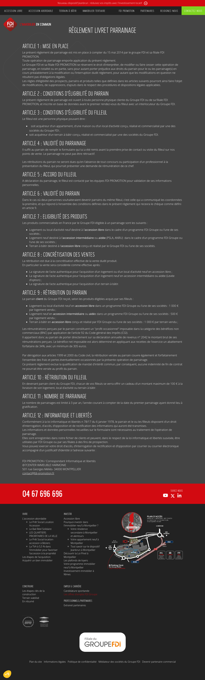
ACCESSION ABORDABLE (41, 10)
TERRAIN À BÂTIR (68, 10)
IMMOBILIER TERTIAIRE (94, 10)
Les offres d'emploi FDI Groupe (80, 594)
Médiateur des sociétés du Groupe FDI (119, 661)
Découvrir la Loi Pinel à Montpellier (76, 555)
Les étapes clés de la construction (33, 592)
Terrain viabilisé (30, 598)
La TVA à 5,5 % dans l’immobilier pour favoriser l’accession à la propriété (43, 550)
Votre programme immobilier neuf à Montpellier (79, 565)
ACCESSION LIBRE (13, 10)
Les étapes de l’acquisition (36, 557)
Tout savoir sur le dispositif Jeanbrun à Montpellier (85, 548)
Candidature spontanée (76, 590)
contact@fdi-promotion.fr (38, 473)
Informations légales (55, 661)
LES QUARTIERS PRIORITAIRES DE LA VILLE (43, 534)
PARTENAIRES (147, 10)
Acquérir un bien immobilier (37, 560)
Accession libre (72, 518)
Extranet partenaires (75, 605)
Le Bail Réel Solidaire (40, 529)
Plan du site (35, 661)
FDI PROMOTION (126, 10)
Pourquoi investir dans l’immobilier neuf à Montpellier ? (81, 523)
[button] (7, 674)
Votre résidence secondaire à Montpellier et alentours (84, 532)
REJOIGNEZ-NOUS (169, 10)
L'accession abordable (34, 518)
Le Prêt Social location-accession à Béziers (41, 541)
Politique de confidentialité (82, 661)
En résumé (28, 601)
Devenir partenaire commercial (159, 661)
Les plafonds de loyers (76, 560)
